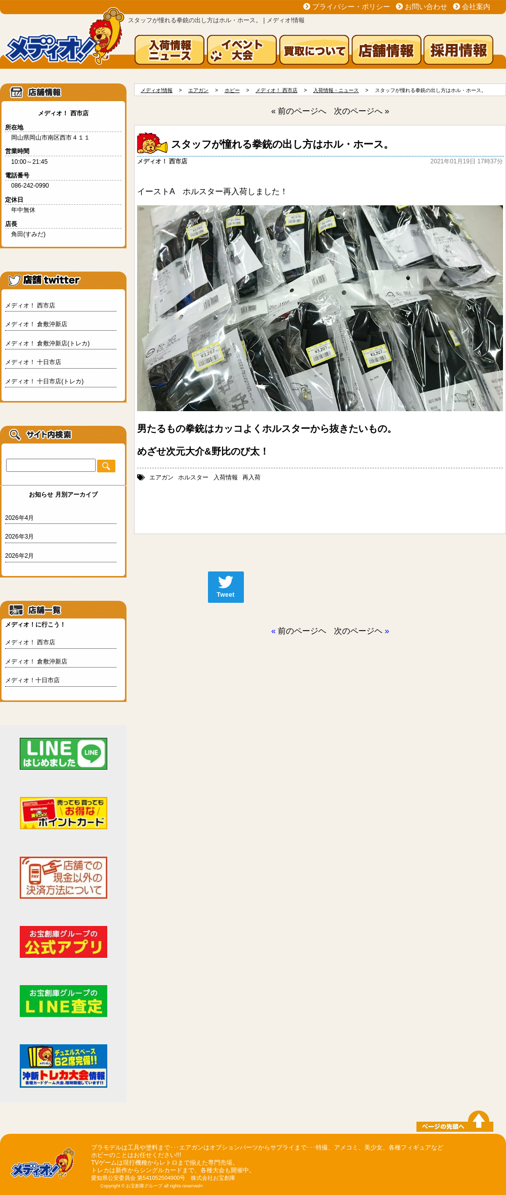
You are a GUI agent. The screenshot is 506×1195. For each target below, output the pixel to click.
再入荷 (251, 477)
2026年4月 (19, 517)
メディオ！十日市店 (32, 680)
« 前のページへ (298, 111)
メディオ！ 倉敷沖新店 (36, 324)
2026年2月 (19, 555)
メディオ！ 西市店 (30, 305)
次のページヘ (358, 631)
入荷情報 (226, 477)
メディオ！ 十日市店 (33, 362)
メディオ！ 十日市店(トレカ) (44, 381)
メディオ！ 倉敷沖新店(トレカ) (47, 343)
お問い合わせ (426, 7)
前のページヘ (302, 631)
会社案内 (476, 7)
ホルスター (193, 477)
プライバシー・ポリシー (351, 7)
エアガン (161, 477)
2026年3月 (19, 536)
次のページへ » (361, 111)
